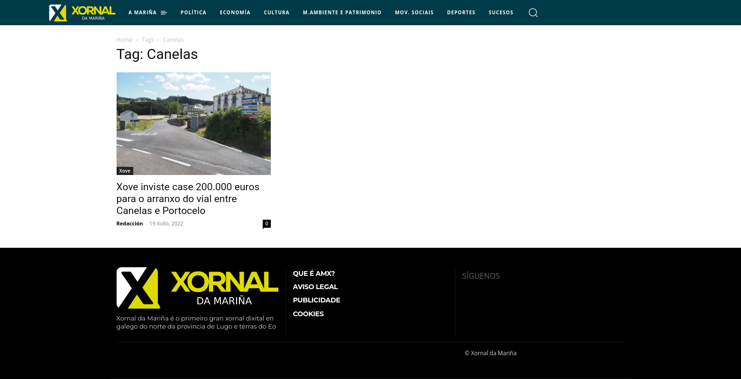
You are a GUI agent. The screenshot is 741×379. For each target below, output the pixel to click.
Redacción (130, 223)
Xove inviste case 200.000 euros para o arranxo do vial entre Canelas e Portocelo (188, 198)
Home (125, 40)
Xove (124, 170)
